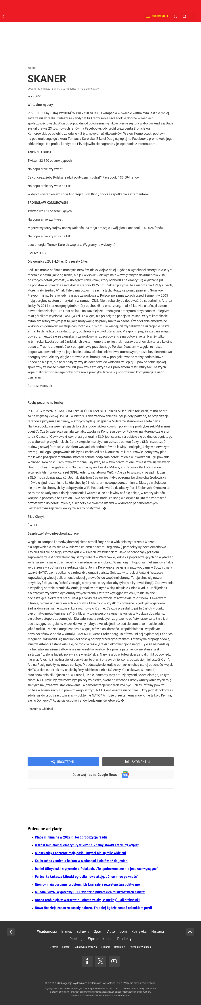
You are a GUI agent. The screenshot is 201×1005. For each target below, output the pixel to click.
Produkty (124, 938)
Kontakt (66, 947)
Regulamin (119, 947)
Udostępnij (66, 762)
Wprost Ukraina (100, 938)
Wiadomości (47, 931)
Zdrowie (82, 931)
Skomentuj (141, 762)
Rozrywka (139, 931)
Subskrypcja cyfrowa (85, 947)
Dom (123, 931)
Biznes (66, 931)
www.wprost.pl (106, 995)
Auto (111, 931)
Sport (98, 931)
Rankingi (76, 938)
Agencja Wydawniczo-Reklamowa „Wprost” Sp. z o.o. (93, 983)
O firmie (54, 947)
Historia (157, 931)
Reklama (105, 947)
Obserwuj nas (94, 774)
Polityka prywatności (140, 947)
